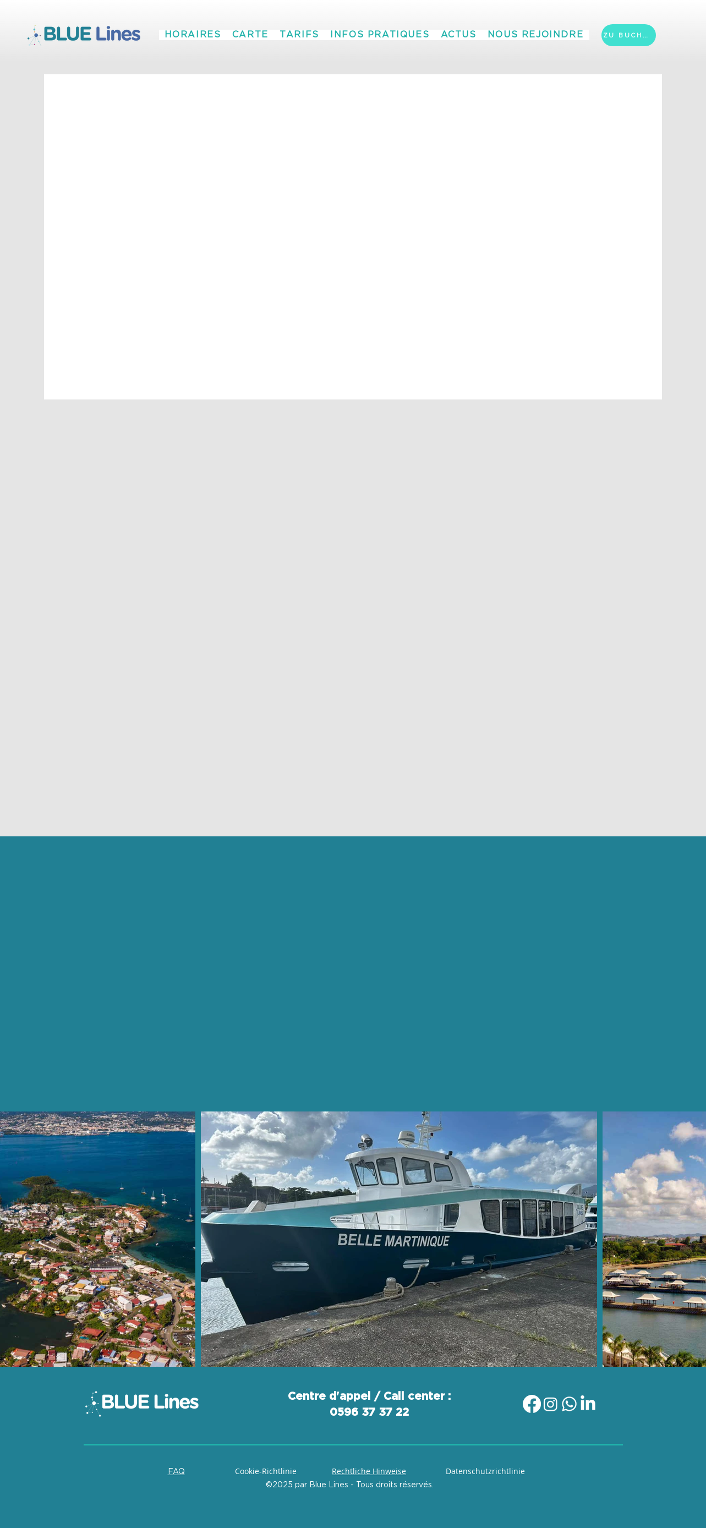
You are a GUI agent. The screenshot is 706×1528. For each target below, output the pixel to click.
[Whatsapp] (569, 1404)
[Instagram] (550, 1404)
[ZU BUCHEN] (628, 35)
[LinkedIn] (588, 1404)
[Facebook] (532, 1404)
